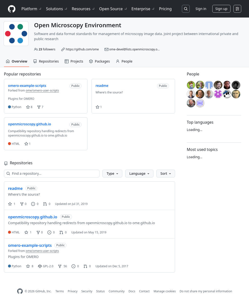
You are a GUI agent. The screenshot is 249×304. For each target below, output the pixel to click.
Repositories (46, 61)
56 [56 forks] (62, 266)
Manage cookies (164, 291)
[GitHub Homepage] (20, 291)
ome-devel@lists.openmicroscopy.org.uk (136, 49)
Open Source (113, 8)
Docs (131, 291)
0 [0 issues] (34, 204)
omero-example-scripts (30, 245)
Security (86, 291)
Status (100, 291)
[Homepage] (12, 9)
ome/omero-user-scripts (42, 90)
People (124, 61)
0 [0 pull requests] (46, 204)
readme (15, 188)
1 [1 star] (11, 204)
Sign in (201, 8)
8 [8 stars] (29, 266)
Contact (144, 291)
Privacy (73, 291)
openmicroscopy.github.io (32, 217)
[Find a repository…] (51, 173)
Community (117, 291)
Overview (16, 61)
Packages (99, 61)
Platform (31, 8)
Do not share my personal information (206, 291)
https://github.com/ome (82, 49)
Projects (74, 61)
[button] (112, 173)
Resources (83, 8)
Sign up (221, 8)
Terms (59, 291)
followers (47, 49)
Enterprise (143, 8)
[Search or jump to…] (185, 8)
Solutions (57, 8)
